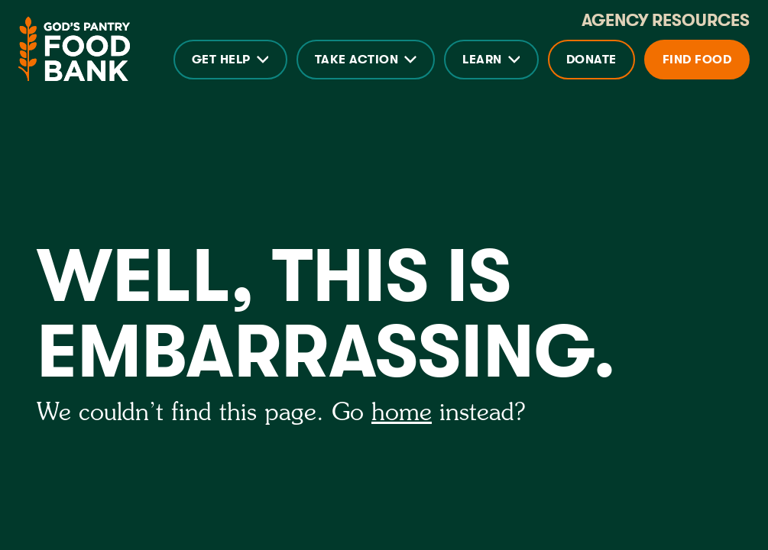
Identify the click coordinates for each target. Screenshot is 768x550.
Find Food (697, 59)
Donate (591, 59)
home (401, 413)
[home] (74, 48)
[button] (230, 59)
